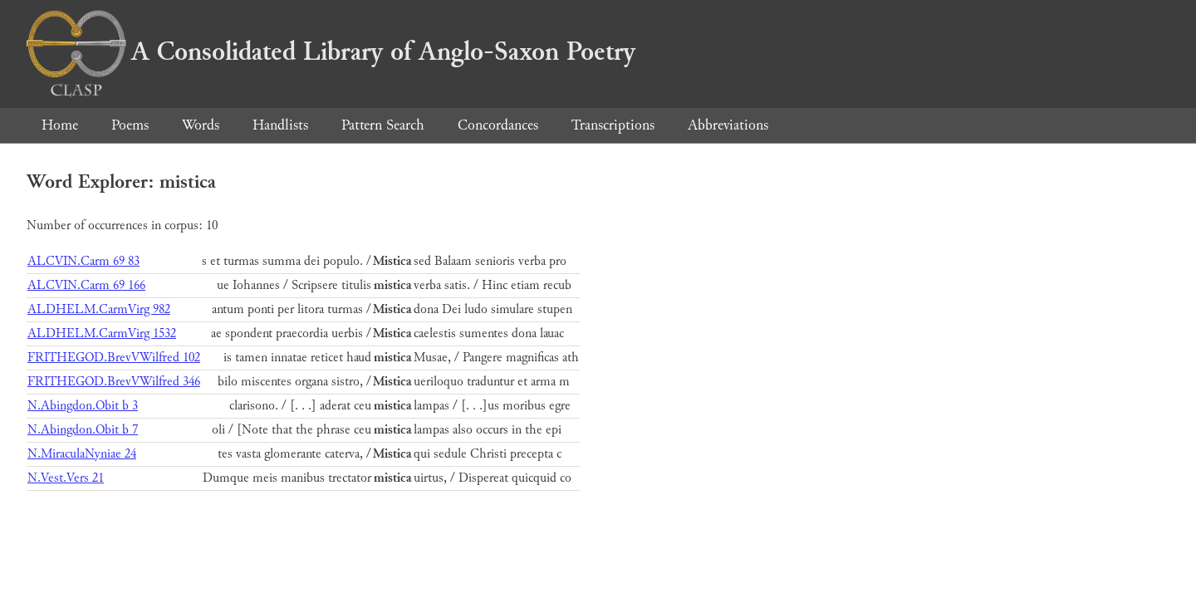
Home (60, 125)
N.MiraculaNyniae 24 (81, 453)
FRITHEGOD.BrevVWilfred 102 (113, 357)
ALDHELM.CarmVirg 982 (98, 309)
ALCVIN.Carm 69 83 (83, 261)
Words (200, 125)
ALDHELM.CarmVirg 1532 (101, 333)
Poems (130, 125)
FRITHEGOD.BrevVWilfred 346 (113, 381)
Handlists (280, 125)
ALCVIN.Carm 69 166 (86, 285)
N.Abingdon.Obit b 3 (82, 405)
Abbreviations (728, 125)
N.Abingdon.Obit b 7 (82, 429)
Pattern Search (382, 125)
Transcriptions (612, 125)
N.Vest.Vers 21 (65, 478)
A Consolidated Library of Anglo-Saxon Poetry (331, 51)
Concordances (498, 125)
